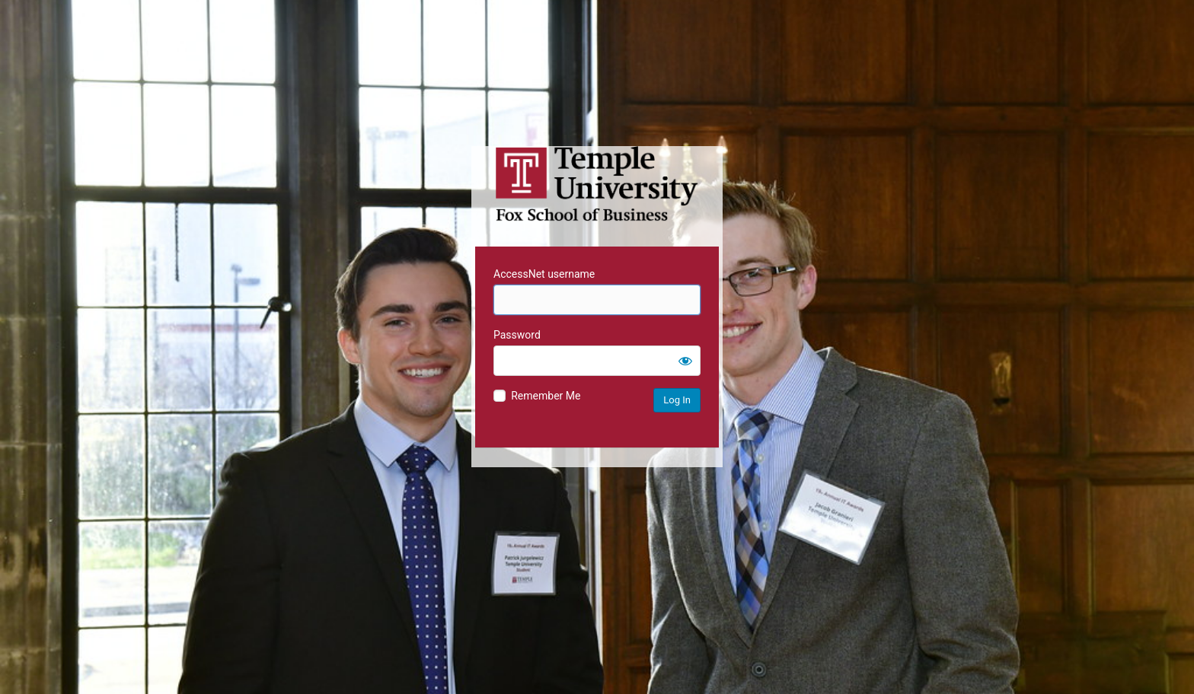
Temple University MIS (597, 184)
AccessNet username (544, 274)
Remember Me (545, 396)
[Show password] (685, 360)
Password (517, 335)
